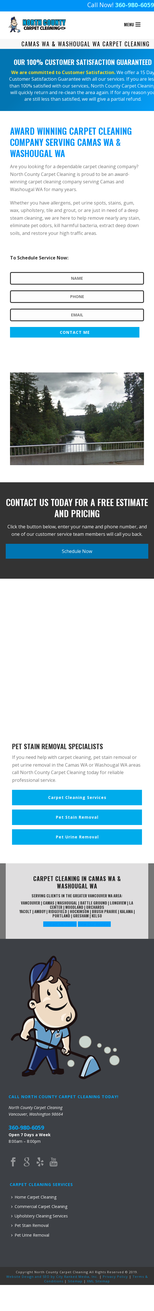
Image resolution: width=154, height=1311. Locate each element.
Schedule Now (77, 551)
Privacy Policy (115, 1276)
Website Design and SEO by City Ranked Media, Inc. (52, 1276)
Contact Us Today (60, 924)
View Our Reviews (94, 924)
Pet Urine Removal (30, 1235)
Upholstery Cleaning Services (39, 1216)
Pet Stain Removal (30, 1225)
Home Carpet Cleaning (33, 1197)
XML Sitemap (98, 1281)
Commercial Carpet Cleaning (39, 1206)
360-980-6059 (134, 5)
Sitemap (75, 1281)
